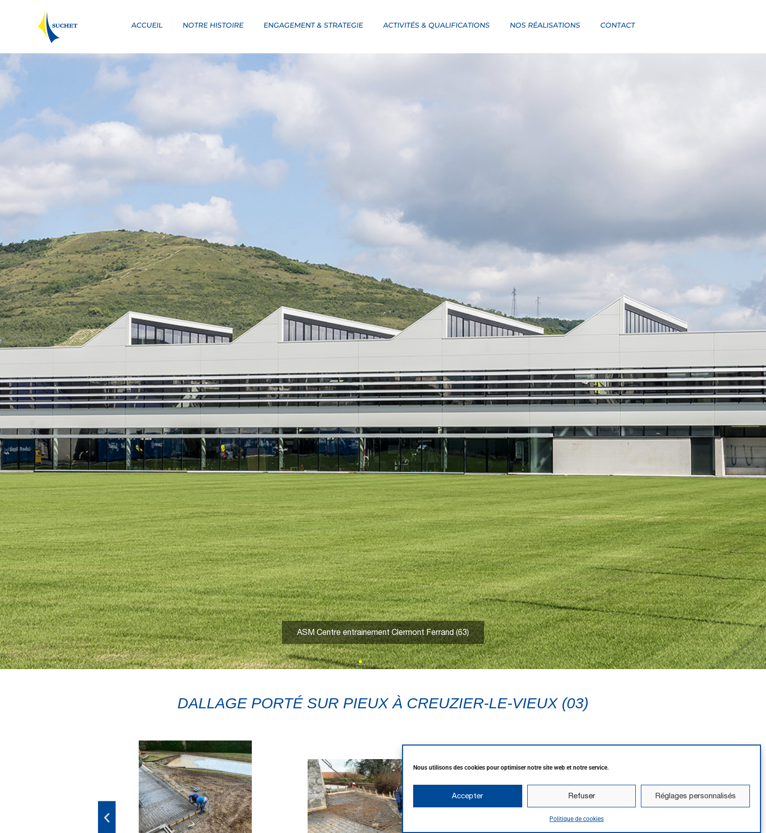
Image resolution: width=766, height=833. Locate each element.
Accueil (147, 25)
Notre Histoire (213, 25)
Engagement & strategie (313, 25)
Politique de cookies (576, 821)
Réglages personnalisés (695, 799)
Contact (618, 25)
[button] (360, 661)
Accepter (467, 799)
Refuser (581, 799)
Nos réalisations (545, 25)
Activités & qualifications (437, 25)
